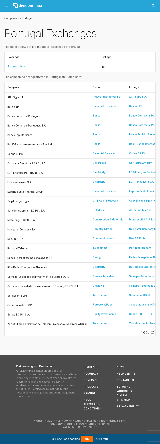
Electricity (99, 172)
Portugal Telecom (140, 247)
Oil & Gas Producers (105, 200)
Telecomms (100, 247)
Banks (96, 115)
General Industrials (105, 276)
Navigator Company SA (143, 229)
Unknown (98, 285)
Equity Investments (104, 314)
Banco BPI (135, 106)
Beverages (99, 162)
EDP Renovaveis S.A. (141, 181)
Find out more (101, 439)
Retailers (98, 210)
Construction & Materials (108, 219)
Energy (97, 257)
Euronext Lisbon (17, 66)
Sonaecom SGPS (139, 295)
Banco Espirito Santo (142, 134)
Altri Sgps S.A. (138, 96)
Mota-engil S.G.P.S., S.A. (144, 219)
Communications (103, 238)
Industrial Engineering (106, 96)
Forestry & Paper (103, 229)
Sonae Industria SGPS (142, 304)
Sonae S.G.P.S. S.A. (141, 314)
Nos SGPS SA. (137, 238)
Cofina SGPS (137, 153)
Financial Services (104, 106)
